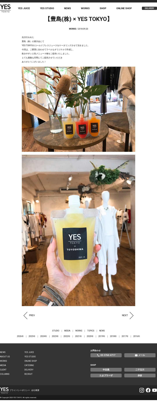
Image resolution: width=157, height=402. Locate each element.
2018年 (113, 338)
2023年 (55, 338)
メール (140, 357)
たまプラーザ (106, 377)
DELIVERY (149, 9)
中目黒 (106, 371)
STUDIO (55, 332)
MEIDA (67, 332)
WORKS (86, 9)
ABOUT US (5, 358)
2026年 (20, 338)
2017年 (125, 338)
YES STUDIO (49, 9)
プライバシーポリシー (20, 392)
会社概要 (35, 392)
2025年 (32, 338)
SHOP (103, 9)
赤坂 (140, 377)
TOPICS (90, 332)
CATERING (29, 367)
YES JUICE (26, 9)
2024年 (43, 338)
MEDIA (3, 367)
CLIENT (3, 371)
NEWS (69, 9)
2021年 (78, 338)
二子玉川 (139, 371)
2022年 (67, 338)
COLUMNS (4, 376)
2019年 (101, 338)
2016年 (136, 338)
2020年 (90, 338)
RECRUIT (28, 376)
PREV (28, 317)
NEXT (128, 317)
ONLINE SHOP (124, 9)
